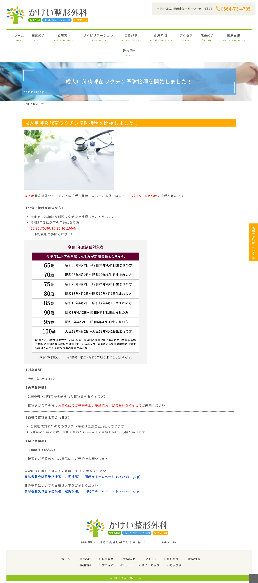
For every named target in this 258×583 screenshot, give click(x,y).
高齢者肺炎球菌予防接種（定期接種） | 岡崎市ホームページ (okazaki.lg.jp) (82, 460)
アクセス (166, 36)
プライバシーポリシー (117, 549)
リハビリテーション (96, 36)
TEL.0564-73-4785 (165, 526)
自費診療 (123, 36)
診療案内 (68, 36)
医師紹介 (47, 36)
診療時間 (145, 36)
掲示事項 (175, 549)
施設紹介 (182, 36)
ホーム (33, 36)
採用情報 (223, 36)
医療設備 (202, 36)
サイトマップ (151, 549)
